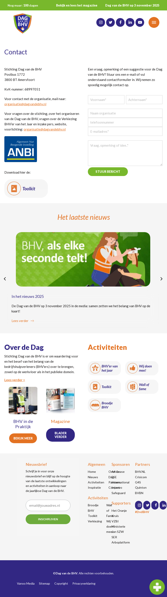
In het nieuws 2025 (28, 296)
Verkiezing (95, 521)
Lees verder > (14, 380)
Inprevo (117, 487)
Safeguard (118, 493)
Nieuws (93, 477)
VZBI (115, 521)
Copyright (61, 583)
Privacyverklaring (83, 583)
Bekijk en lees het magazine (76, 5)
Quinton (141, 487)
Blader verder (61, 435)
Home (92, 471)
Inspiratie (94, 487)
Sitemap (44, 583)
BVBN (139, 493)
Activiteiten (96, 482)
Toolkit (92, 516)
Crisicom (141, 477)
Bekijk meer (23, 438)
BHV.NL (140, 471)
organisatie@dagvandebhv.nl (25, 104)
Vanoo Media (26, 583)
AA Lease (118, 471)
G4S (138, 482)
